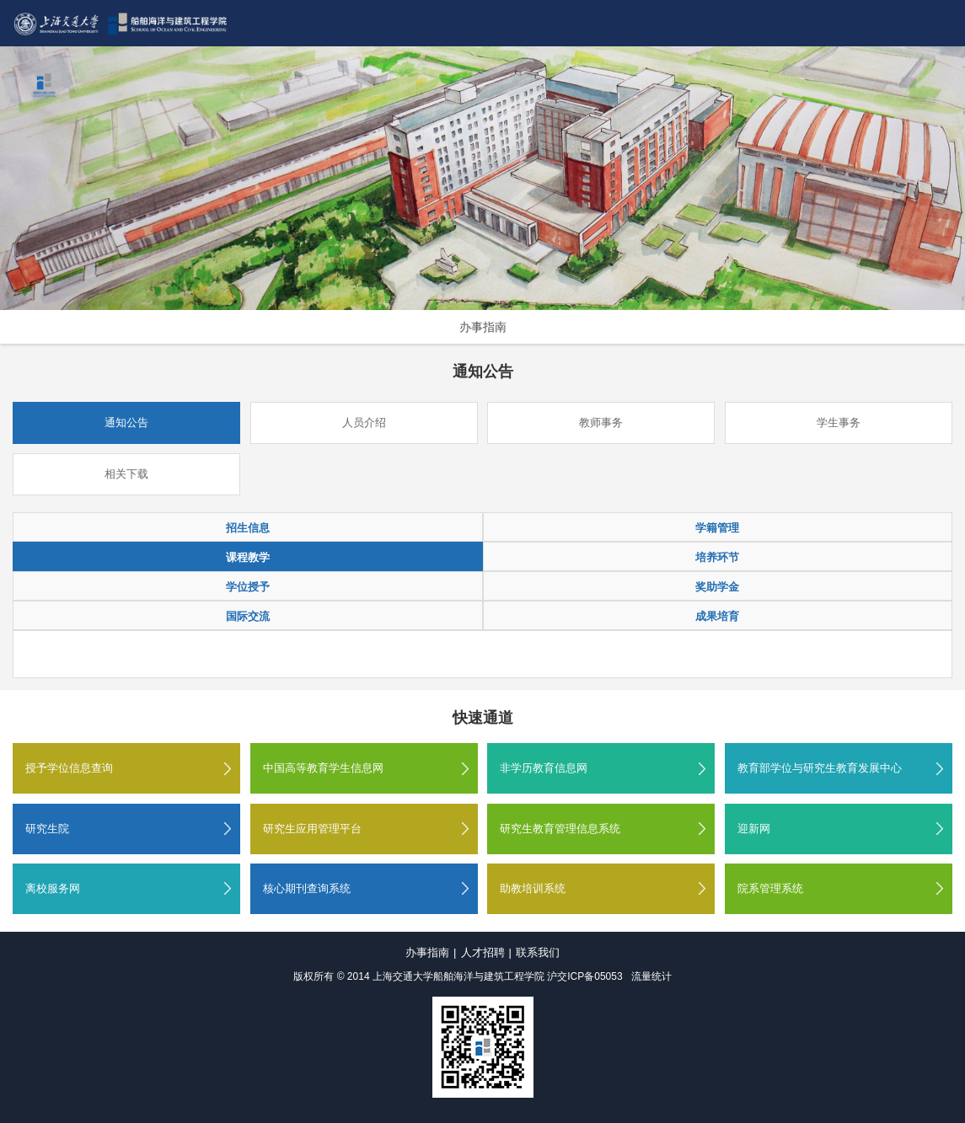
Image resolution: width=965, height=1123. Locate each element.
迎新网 (753, 828)
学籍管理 (717, 527)
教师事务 (601, 422)
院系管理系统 (770, 888)
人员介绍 (364, 422)
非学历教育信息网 (543, 768)
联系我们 (538, 952)
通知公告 (126, 422)
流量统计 (651, 976)
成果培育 (717, 616)
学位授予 (248, 586)
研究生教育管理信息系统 (560, 828)
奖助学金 (717, 586)
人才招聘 (483, 952)
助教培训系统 (533, 888)
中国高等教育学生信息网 (323, 768)
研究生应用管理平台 (312, 828)
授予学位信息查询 (69, 768)
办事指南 (483, 327)
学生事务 (838, 422)
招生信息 (248, 527)
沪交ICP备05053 (584, 976)
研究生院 (47, 828)
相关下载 (126, 474)
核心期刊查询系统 (307, 888)
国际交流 (248, 616)
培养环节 (717, 557)
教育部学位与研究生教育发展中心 (819, 768)
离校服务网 (52, 888)
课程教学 (248, 557)
